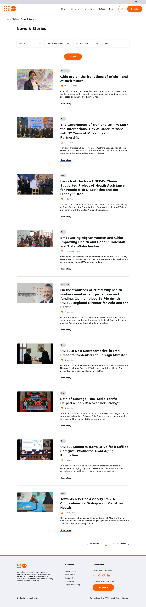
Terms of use (95, 598)
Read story (66, 103)
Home (63, 9)
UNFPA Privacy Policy (111, 598)
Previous (94, 543)
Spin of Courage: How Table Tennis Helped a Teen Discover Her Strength (90, 400)
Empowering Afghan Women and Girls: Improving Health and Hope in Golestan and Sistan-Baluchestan (92, 241)
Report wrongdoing (72, 585)
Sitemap (125, 598)
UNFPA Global (70, 571)
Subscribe (103, 587)
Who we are (75, 9)
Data (111, 9)
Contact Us (69, 578)
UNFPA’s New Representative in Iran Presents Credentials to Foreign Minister (93, 352)
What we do (90, 9)
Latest (102, 9)
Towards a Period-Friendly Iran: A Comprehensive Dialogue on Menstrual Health (92, 503)
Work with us (70, 574)
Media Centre (70, 581)
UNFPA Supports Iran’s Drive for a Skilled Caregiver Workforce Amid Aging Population (94, 451)
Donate (134, 9)
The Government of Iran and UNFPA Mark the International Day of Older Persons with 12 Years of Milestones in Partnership (94, 131)
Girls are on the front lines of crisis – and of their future (94, 78)
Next (123, 543)
